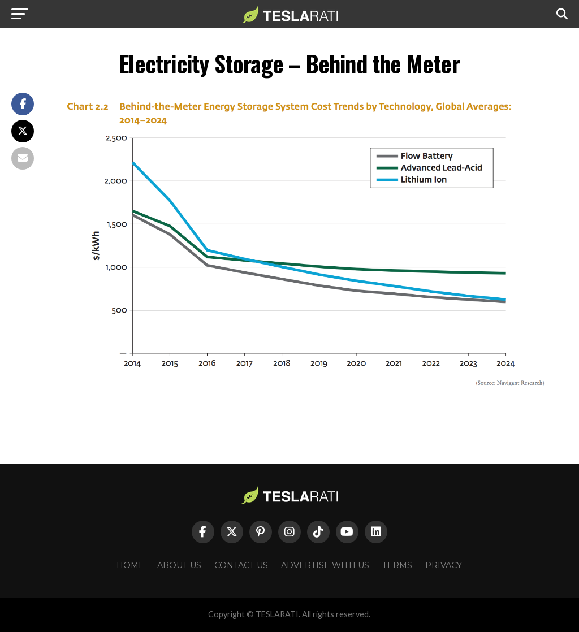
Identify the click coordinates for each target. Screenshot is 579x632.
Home (130, 565)
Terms (397, 565)
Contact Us (241, 565)
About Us (179, 565)
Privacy (443, 565)
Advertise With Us (325, 565)
